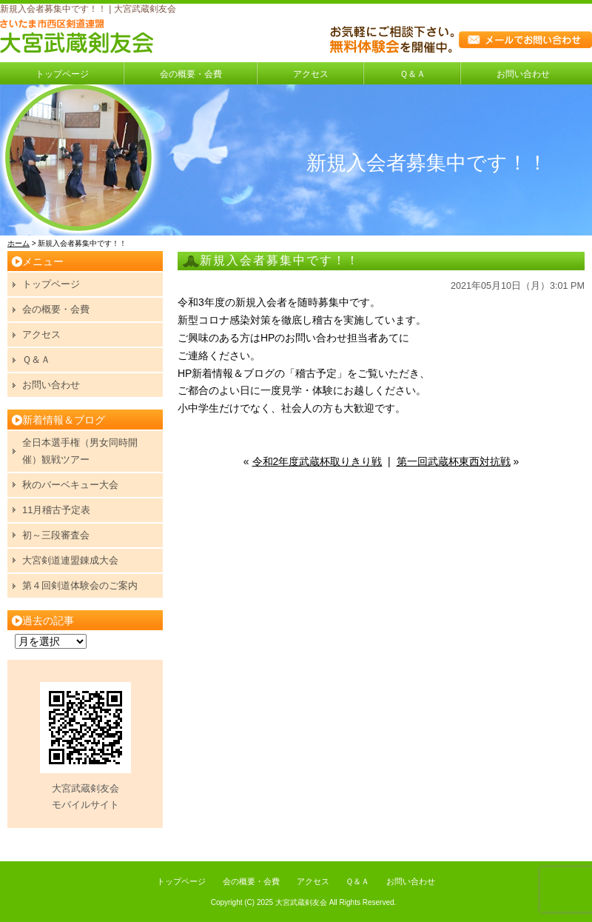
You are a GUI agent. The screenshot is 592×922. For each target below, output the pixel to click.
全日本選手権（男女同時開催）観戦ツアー (80, 450)
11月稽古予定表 (56, 509)
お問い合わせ (523, 74)
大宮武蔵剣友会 (301, 902)
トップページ (62, 74)
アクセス (311, 74)
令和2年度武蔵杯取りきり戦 (317, 461)
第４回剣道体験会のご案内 (80, 585)
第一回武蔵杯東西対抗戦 (454, 461)
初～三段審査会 (56, 535)
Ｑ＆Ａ (413, 74)
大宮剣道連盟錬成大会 (70, 560)
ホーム (18, 243)
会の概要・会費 (191, 74)
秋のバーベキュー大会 (70, 484)
